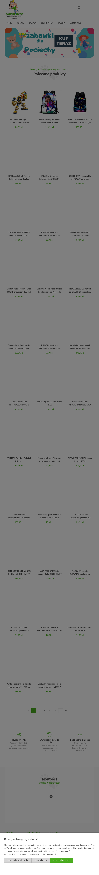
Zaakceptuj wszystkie (61, 860)
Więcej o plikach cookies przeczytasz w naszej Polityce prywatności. (31, 854)
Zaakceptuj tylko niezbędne (18, 860)
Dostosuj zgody (41, 860)
